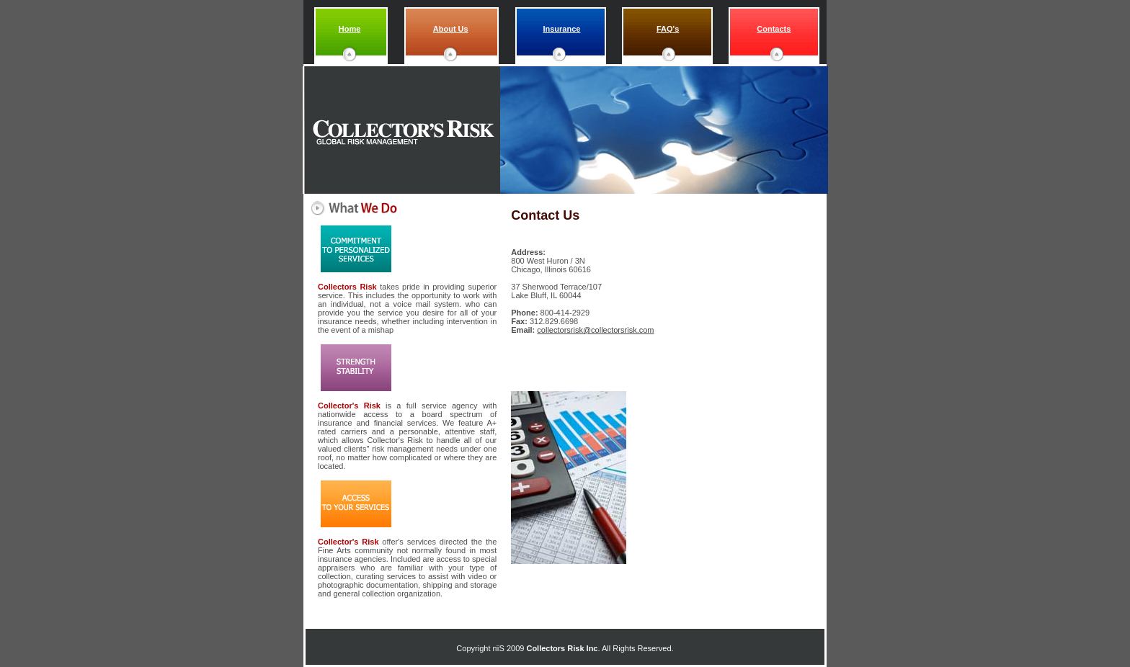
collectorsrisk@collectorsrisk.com (595, 330)
